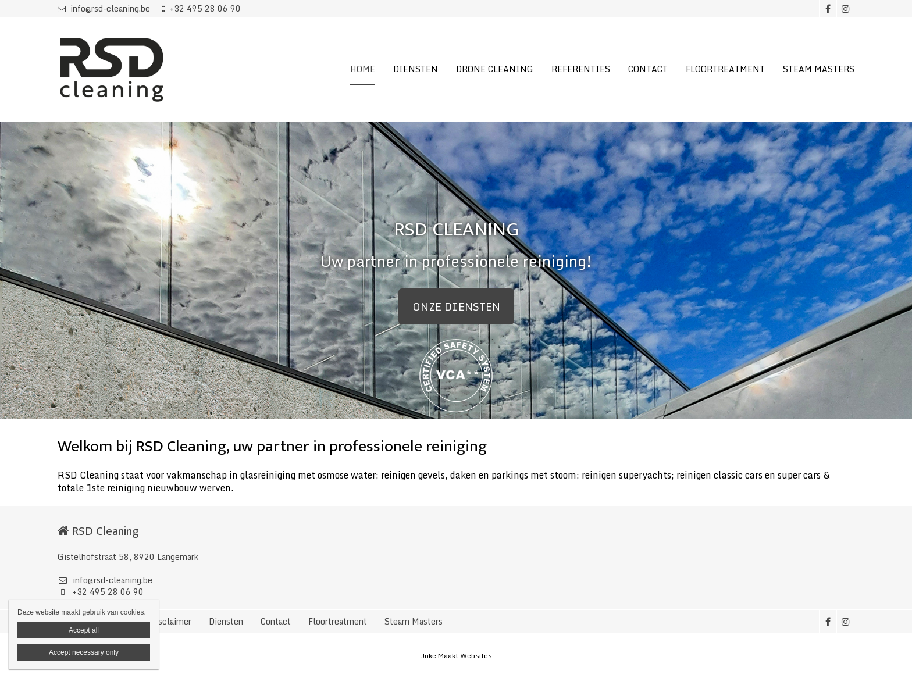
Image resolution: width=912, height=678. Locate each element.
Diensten (226, 621)
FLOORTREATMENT (725, 69)
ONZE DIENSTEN (456, 306)
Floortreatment (337, 621)
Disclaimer (170, 621)
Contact (276, 621)
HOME (362, 69)
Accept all (84, 630)
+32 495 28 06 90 (201, 8)
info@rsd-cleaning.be (104, 8)
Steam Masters (413, 621)
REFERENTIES (580, 69)
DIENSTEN (415, 69)
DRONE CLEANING (494, 69)
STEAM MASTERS (818, 69)
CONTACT (648, 69)
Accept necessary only (84, 652)
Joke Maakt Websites (456, 655)
